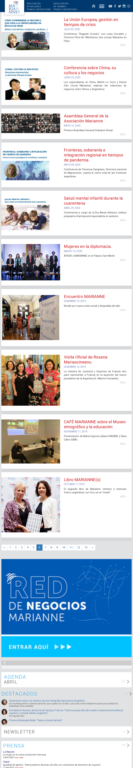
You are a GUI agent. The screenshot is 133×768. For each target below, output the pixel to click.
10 (63, 547)
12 (78, 547)
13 (86, 547)
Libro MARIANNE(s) (82, 479)
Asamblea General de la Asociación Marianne (86, 118)
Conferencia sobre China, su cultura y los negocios (90, 70)
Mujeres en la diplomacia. (88, 246)
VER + (123, 45)
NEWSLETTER (19, 731)
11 (71, 547)
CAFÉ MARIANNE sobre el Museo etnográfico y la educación (95, 424)
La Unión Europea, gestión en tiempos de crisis (91, 22)
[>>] (93, 547)
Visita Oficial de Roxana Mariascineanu (85, 360)
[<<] (4, 547)
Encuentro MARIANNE (84, 296)
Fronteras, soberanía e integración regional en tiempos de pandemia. (93, 155)
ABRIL (10, 682)
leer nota (19, 757)
